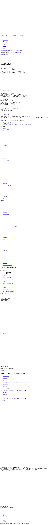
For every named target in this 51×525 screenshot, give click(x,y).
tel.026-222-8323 (11, 50)
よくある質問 (5, 40)
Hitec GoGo (5, 128)
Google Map (2, 364)
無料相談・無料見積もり (16, 52)
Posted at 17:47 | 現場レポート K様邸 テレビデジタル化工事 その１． (17, 124)
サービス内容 (5, 38)
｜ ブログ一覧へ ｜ (7, 123)
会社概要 (4, 43)
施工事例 (4, 41)
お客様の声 (5, 42)
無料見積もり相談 (4, 54)
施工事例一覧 (3, 293)
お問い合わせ (5, 44)
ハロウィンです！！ (7, 122)
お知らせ (4, 46)
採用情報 (4, 48)
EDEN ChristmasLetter (7, 132)
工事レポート (5, 130)
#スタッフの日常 (6, 114)
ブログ (4, 47)
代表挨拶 (4, 333)
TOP (3, 37)
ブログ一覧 (2, 400)
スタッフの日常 (6, 129)
